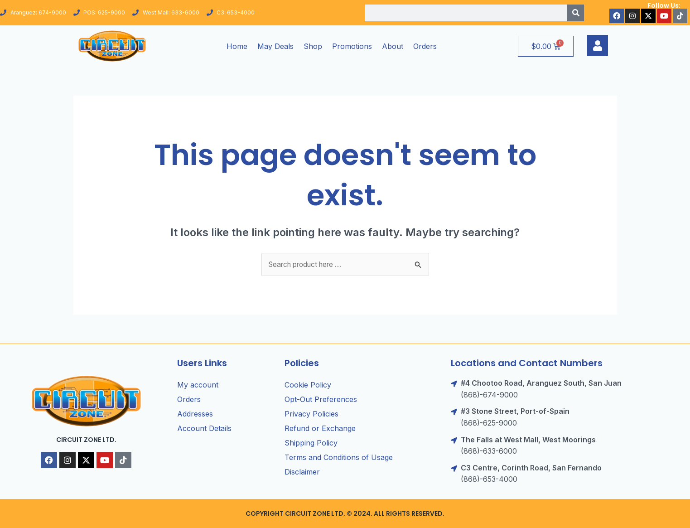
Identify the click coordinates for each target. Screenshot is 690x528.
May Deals (275, 46)
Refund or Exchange (320, 428)
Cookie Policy (308, 385)
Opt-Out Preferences (321, 399)
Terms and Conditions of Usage (339, 457)
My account (197, 385)
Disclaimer (302, 472)
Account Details (204, 428)
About (392, 46)
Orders (425, 46)
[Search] (575, 13)
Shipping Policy (311, 443)
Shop (313, 46)
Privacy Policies (311, 414)
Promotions (352, 46)
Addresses (195, 414)
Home (237, 46)
